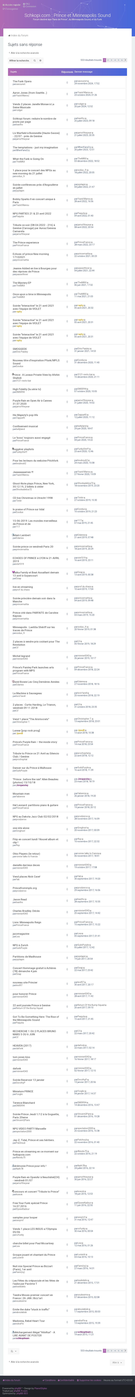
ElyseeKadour (23, 1209)
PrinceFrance (22, 245)
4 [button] (115, 60)
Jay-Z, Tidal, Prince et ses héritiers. (34, 1140)
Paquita (20, 216)
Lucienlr (20, 1257)
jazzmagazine (21, 933)
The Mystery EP (22, 282)
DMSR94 (20, 392)
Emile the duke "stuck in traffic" (31, 1309)
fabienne (20, 796)
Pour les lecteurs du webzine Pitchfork (35, 460)
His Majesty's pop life (25, 415)
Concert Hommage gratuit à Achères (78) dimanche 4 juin (34, 969)
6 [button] (121, 60)
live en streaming (23, 586)
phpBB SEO (22, 1393)
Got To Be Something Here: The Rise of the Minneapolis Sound (36, 1018)
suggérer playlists (23, 449)
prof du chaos (23, 589)
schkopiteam (22, 1338)
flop (18, 845)
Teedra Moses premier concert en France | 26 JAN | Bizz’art (33, 1296)
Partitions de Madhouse (27, 956)
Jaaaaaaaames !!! (23, 472)
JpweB (19, 733)
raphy (19, 311)
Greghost (20, 831)
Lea (18, 936)
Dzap (18, 578)
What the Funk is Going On (28, 158)
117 (18, 526)
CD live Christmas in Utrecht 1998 (33, 497)
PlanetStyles (40, 1388)
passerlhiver (22, 274)
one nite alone (21, 828)
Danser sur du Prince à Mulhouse (32, 767)
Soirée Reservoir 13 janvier (28, 1079)
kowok (19, 1194)
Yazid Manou (22, 95)
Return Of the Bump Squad (29, 1008)
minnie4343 (22, 659)
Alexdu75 (20, 1157)
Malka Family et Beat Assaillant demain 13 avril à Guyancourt (36, 574)
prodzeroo (21, 819)
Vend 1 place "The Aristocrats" (31, 719)
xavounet (20, 84)
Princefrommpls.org (25, 888)
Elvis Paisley (22, 351)
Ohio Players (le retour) (26, 853)
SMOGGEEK (20, 348)
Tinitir (19, 500)
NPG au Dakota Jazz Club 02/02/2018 (35, 816)
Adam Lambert (21, 535)
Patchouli (20, 1143)
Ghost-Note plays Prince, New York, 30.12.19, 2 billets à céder (33, 485)
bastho (19, 124)
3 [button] (111, 60)
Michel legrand (21, 656)
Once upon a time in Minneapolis (32, 294)
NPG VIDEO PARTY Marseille (29, 1128)
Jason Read (20, 899)
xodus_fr (20, 176)
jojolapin (20, 190)
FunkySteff (21, 452)
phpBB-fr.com (21, 1391)
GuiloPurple (21, 770)
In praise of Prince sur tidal (28, 509)
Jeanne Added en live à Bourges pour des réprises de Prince (35, 270)
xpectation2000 (24, 1131)
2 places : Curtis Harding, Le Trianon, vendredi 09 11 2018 (34, 706)
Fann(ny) (20, 1272)
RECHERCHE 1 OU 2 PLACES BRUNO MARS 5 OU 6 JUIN (34, 1033)
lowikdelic (21, 1286)
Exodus (19, 366)
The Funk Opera (22, 81)
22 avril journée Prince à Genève (31, 1005)
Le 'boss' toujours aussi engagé (31, 437)
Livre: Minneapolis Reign (27, 922)
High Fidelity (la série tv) (27, 389)
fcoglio (19, 1094)
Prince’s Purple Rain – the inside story (35, 742)
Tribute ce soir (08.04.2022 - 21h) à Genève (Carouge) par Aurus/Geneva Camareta (34, 228)
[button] (125, 60)
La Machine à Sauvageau (27, 693)
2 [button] (108, 60)
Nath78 (19, 1168)
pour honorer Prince (24, 993)
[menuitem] (26, 4)
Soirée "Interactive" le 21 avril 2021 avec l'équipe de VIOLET (33, 307)
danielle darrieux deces (26, 865)
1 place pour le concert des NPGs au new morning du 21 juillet (34, 172)
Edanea (20, 538)
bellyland (20, 429)
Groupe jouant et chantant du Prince (34, 1254)
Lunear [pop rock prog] (26, 730)
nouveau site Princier (25, 982)
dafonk (19, 1048)
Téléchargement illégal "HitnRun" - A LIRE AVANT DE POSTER (34, 1334)
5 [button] (118, 60)
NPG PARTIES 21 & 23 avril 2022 (32, 213)
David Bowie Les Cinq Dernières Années (36, 681)
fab (17, 879)
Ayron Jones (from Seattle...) (30, 92)
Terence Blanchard (24, 1102)
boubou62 (21, 463)
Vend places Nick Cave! (26, 876)
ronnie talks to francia (27, 856)
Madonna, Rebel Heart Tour (29, 1320)
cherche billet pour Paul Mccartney (33, 1243)
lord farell (20, 696)
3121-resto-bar (23, 380)
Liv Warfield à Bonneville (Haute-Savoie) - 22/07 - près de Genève (36, 134)
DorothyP (20, 1082)
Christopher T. (23, 722)
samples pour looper (25, 1217)
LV (17, 647)
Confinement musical (25, 426)
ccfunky (20, 1235)
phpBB (18, 1388)
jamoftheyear (23, 139)
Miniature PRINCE (23, 1091)
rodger (19, 110)
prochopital (21, 759)
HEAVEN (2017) (22, 1045)
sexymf (20, 1220)
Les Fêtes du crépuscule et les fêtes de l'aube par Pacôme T (36, 1282)
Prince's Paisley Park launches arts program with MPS (33, 669)
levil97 (19, 985)
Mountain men (21, 793)
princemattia (22, 260)
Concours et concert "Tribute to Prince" (36, 1191)
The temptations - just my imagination (35, 147)
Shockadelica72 (24, 489)
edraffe (20, 1323)
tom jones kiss (21, 1057)
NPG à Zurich (20, 945)
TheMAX (20, 161)
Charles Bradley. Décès (26, 910)
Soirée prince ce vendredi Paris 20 (33, 546)
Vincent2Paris (23, 1120)
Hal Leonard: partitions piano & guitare (35, 805)
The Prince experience (26, 242)
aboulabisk (21, 1312)
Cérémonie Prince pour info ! (29, 1165)
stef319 (20, 564)
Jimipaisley (22, 785)
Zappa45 (20, 418)
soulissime (21, 1301)
